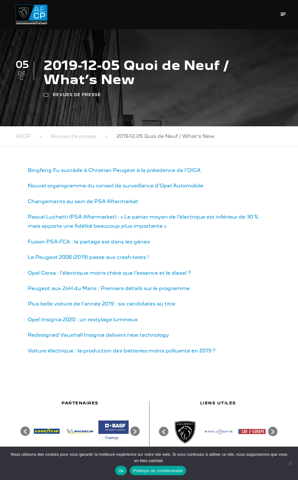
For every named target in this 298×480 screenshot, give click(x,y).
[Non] (290, 463)
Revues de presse (77, 94)
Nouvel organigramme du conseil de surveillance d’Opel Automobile (115, 186)
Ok (121, 470)
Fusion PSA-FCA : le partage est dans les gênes (89, 242)
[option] (47, 431)
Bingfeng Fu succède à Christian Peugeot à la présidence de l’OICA (114, 170)
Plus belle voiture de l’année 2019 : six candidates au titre (101, 304)
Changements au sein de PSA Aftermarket (83, 201)
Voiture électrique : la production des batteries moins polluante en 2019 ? (121, 351)
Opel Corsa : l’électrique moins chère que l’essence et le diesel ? (109, 273)
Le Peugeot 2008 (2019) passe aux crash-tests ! (88, 257)
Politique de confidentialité (158, 470)
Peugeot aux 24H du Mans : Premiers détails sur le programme (109, 288)
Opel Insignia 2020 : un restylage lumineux (83, 320)
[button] (25, 431)
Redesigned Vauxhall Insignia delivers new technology (98, 335)
